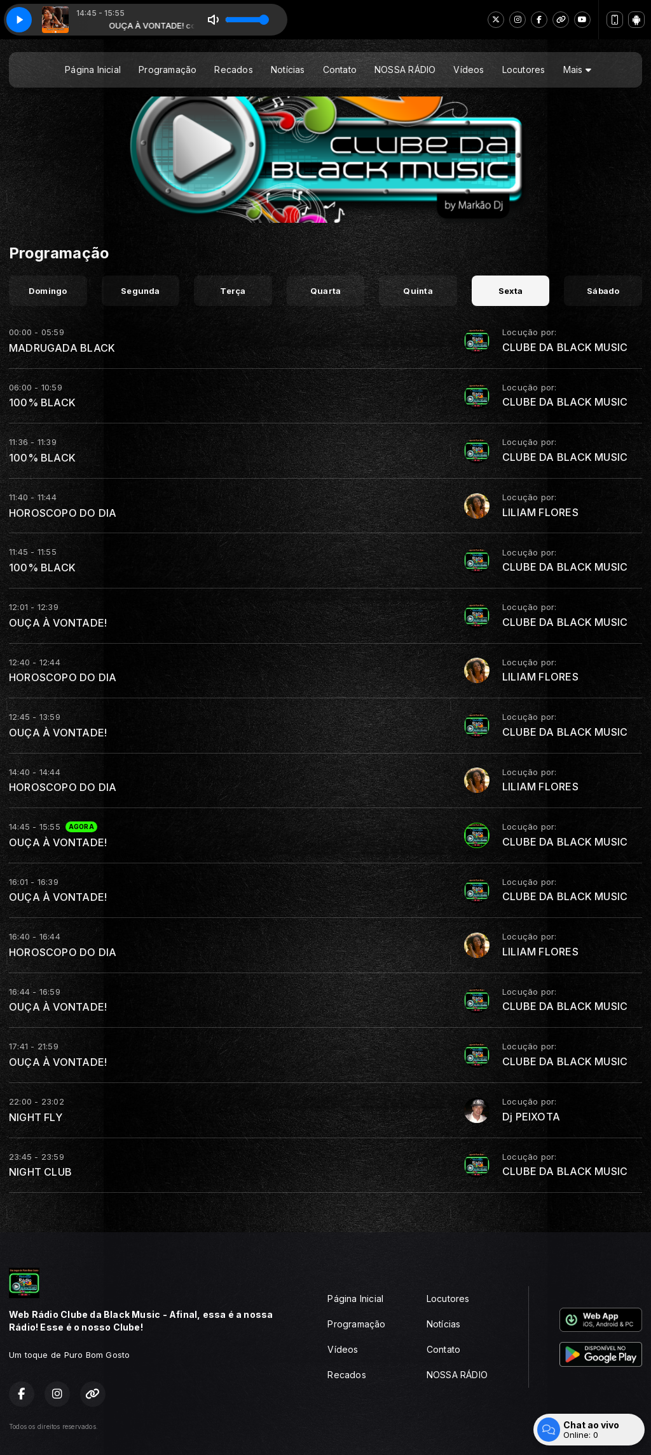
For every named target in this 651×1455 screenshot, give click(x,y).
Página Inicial (93, 69)
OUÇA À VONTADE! (58, 622)
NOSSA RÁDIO (404, 69)
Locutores (523, 69)
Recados (233, 69)
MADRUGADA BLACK (62, 348)
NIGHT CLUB (40, 1172)
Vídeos (468, 69)
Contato (340, 69)
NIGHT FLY (35, 1117)
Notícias (288, 69)
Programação (167, 69)
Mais (577, 69)
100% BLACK (42, 402)
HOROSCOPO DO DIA (62, 513)
